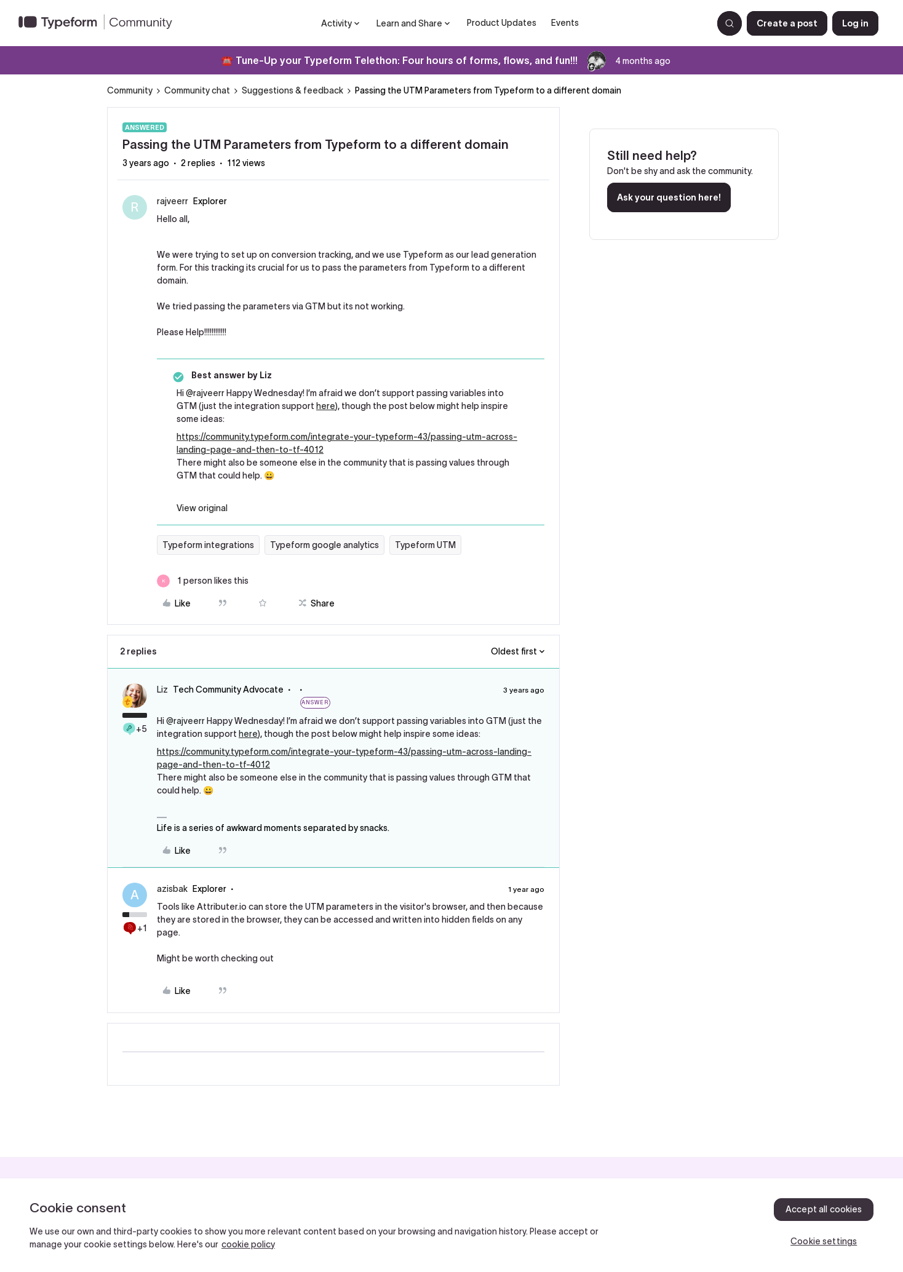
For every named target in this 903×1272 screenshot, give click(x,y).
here (325, 406)
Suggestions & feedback (292, 90)
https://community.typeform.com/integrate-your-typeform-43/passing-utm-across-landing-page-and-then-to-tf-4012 (347, 443)
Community (130, 90)
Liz (162, 689)
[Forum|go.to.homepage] (100, 23)
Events (565, 23)
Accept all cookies (824, 1209)
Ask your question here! (669, 197)
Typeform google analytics (324, 545)
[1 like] (203, 580)
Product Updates (501, 23)
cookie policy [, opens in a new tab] (248, 1244)
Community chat (197, 90)
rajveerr (172, 201)
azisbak (172, 889)
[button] (787, 23)
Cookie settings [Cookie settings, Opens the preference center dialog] (823, 1241)
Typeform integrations (208, 545)
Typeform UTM (425, 545)
